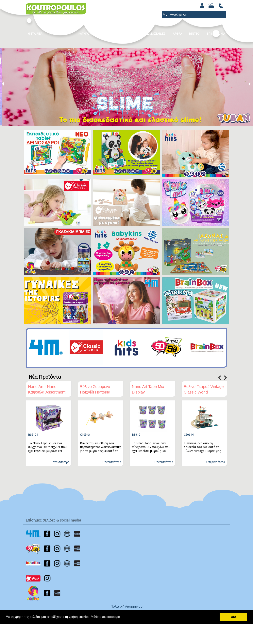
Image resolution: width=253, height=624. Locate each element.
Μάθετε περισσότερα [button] (105, 616)
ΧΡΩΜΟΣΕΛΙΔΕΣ (154, 33)
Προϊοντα (56, 33)
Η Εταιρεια (35, 33)
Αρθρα (177, 33)
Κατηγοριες (86, 33)
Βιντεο (194, 33)
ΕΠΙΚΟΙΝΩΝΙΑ (216, 33)
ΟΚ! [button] (233, 616)
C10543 (85, 434)
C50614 (189, 434)
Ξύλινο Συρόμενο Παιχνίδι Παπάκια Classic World (95, 392)
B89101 (137, 434)
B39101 (33, 434)
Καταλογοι (111, 33)
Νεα (131, 33)
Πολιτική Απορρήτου (126, 606)
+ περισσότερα (59, 462)
